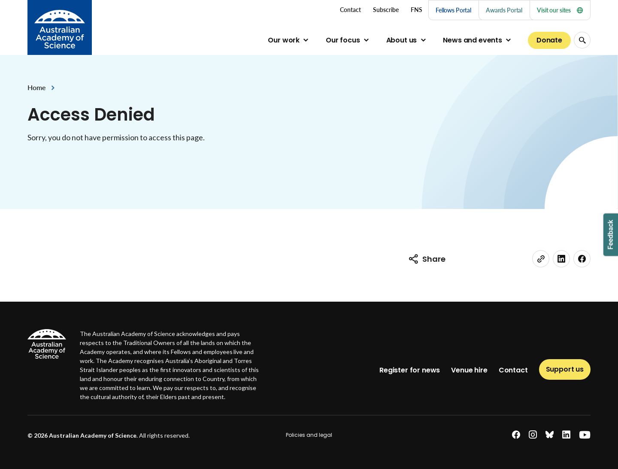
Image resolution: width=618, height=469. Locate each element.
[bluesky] (549, 435)
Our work (284, 40)
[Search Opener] (582, 40)
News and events (472, 40)
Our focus (343, 40)
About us (401, 40)
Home (36, 87)
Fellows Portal (453, 10)
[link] (540, 258)
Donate (549, 40)
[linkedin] (561, 258)
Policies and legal (309, 435)
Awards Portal (504, 10)
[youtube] (585, 435)
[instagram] (533, 435)
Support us (565, 369)
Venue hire (469, 370)
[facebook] (582, 258)
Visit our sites (560, 10)
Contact (513, 370)
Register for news (409, 370)
